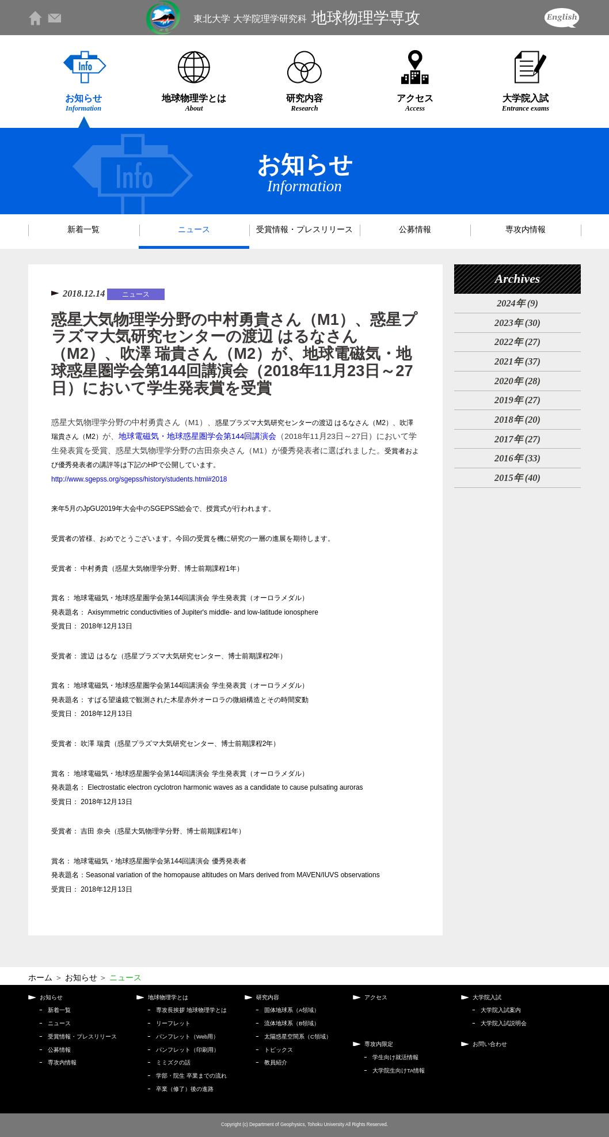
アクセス (415, 102)
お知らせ (83, 102)
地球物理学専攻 (306, 17)
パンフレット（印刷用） (187, 1050)
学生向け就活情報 (395, 1057)
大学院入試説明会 (504, 1023)
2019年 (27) (517, 400)
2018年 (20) (517, 419)
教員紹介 (275, 1062)
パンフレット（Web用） (187, 1036)
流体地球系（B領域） (291, 1023)
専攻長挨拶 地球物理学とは (191, 1010)
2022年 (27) (517, 341)
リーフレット (173, 1023)
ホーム (40, 977)
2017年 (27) (517, 439)
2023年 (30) (517, 322)
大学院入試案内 (501, 1010)
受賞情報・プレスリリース (304, 229)
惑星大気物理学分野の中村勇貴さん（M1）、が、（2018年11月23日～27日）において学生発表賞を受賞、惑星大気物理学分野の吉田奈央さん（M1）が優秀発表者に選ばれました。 (235, 450)
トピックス (278, 1050)
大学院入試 (525, 102)
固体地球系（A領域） (291, 1010)
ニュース (194, 229)
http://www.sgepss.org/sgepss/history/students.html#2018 (139, 479)
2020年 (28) (517, 381)
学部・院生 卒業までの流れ (191, 1075)
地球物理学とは (194, 102)
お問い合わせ (490, 1044)
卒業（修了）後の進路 (185, 1089)
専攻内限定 (378, 1044)
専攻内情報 (525, 229)
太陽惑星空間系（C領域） (298, 1036)
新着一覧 (83, 229)
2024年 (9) (517, 303)
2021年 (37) (517, 361)
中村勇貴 (94, 568)
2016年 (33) (517, 458)
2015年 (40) (517, 477)
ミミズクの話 (173, 1062)
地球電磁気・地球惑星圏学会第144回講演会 (198, 436)
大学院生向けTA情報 (398, 1070)
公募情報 (415, 229)
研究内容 (304, 102)
